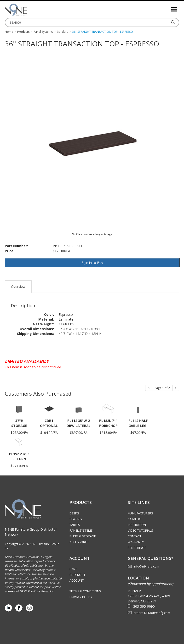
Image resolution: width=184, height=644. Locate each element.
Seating (75, 519)
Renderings (137, 548)
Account (76, 580)
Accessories (79, 542)
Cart (73, 569)
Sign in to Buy (92, 262)
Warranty (136, 542)
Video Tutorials (140, 530)
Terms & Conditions (85, 591)
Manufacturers (140, 513)
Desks (74, 513)
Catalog (134, 519)
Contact (134, 536)
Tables (74, 525)
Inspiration (137, 525)
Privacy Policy (80, 597)
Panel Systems (81, 530)
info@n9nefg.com (146, 566)
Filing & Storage (82, 536)
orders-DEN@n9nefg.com (151, 613)
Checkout (77, 575)
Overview (18, 286)
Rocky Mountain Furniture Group (29, 10)
